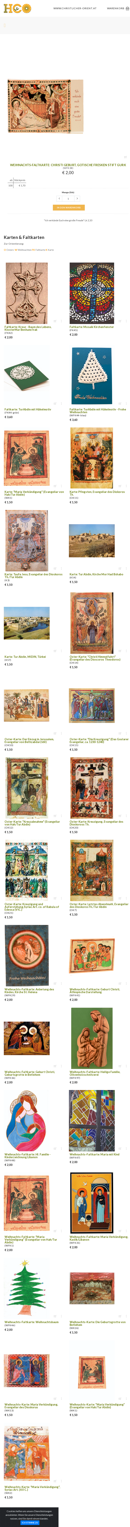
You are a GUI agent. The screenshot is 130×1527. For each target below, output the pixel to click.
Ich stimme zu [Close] (30, 1522)
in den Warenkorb (69, 207)
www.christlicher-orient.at (75, 8)
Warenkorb (115, 8)
